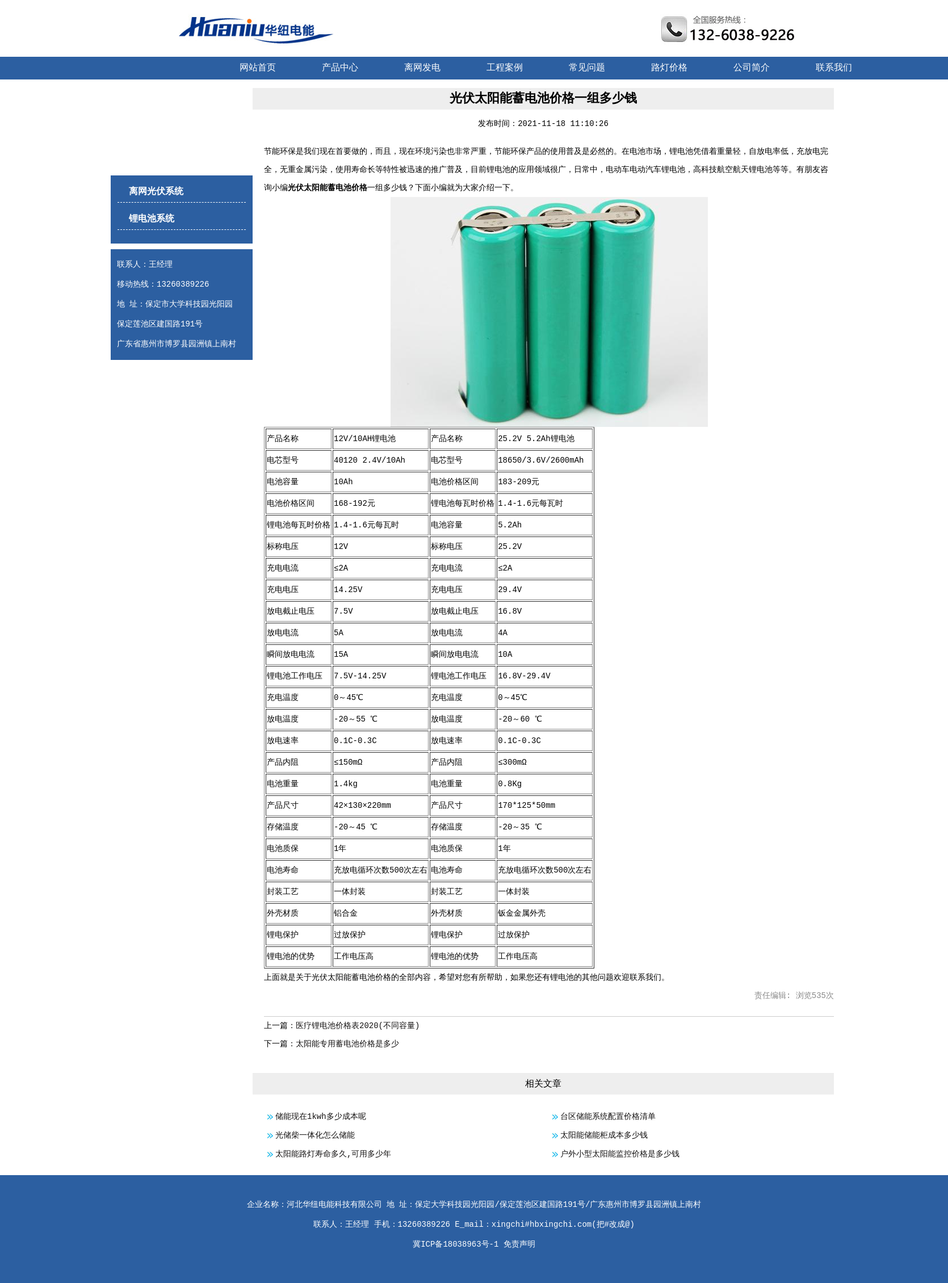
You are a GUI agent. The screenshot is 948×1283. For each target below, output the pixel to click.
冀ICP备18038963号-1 (455, 1244)
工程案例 (504, 68)
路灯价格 (669, 68)
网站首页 (258, 68)
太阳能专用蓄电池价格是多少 (347, 1044)
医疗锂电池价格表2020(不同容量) (358, 1025)
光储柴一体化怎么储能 (315, 1135)
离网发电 (422, 68)
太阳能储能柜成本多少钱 (604, 1135)
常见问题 (587, 68)
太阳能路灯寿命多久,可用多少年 (333, 1154)
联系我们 (834, 68)
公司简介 (751, 68)
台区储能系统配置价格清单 (608, 1116)
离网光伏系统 (156, 192)
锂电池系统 (151, 219)
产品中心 (340, 68)
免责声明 (519, 1244)
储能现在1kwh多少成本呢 (320, 1116)
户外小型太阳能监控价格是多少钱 (619, 1154)
